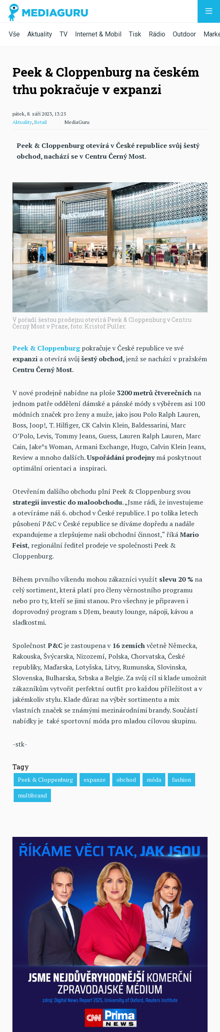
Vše (14, 34)
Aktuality (39, 34)
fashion (181, 779)
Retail (40, 122)
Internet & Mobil (98, 34)
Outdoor (184, 34)
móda (154, 779)
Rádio (157, 34)
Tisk (135, 34)
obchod (126, 779)
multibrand (32, 795)
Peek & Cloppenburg (45, 779)
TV (64, 34)
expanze (95, 779)
